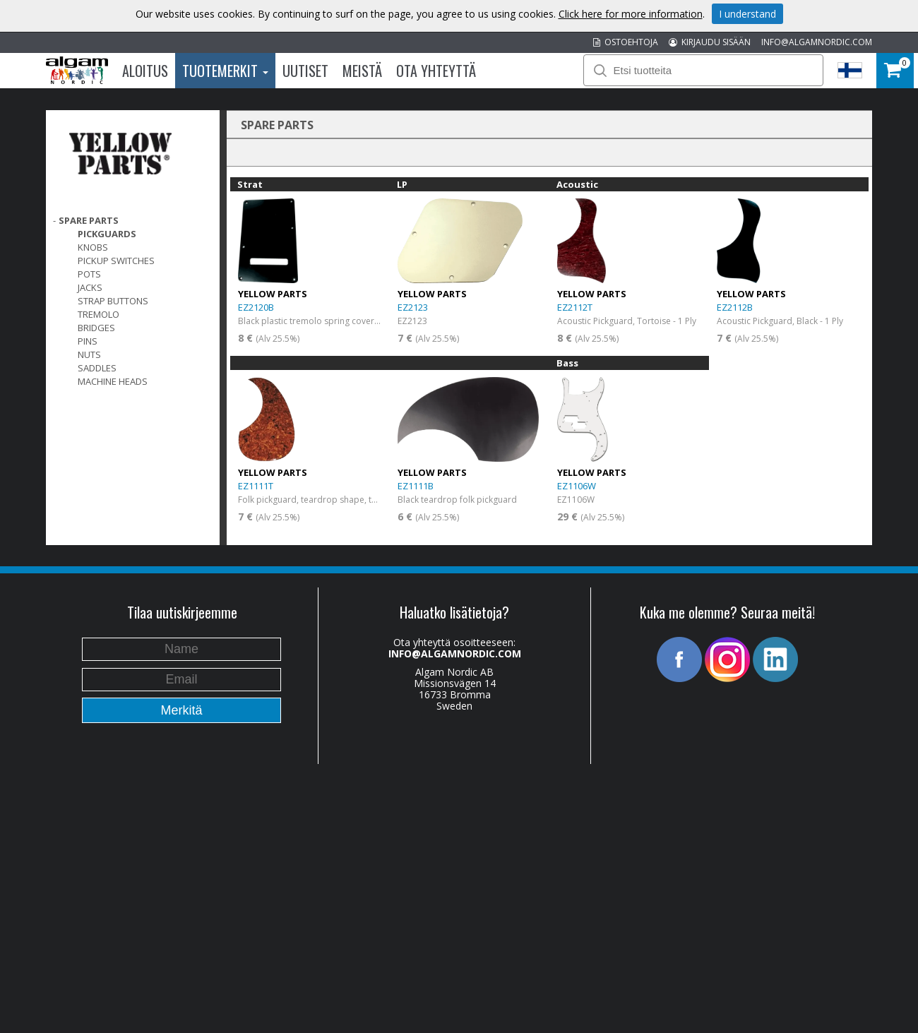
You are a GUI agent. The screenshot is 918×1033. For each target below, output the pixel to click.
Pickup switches (116, 260)
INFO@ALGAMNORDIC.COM (816, 42)
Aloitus (145, 70)
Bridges (96, 327)
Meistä (362, 70)
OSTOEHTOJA (625, 42)
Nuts (89, 354)
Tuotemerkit (225, 70)
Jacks (90, 287)
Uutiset (305, 70)
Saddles (97, 368)
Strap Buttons (113, 300)
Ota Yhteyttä (436, 70)
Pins (87, 341)
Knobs (93, 247)
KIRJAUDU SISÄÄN (710, 42)
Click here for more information (631, 13)
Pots (89, 274)
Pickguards (107, 233)
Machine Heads (113, 381)
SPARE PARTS (89, 220)
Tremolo (98, 314)
